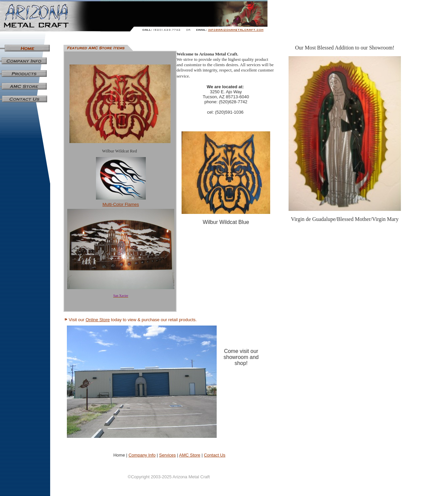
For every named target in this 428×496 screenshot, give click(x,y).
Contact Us (214, 455)
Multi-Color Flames (120, 204)
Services (167, 455)
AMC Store (190, 455)
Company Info (141, 455)
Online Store (98, 319)
